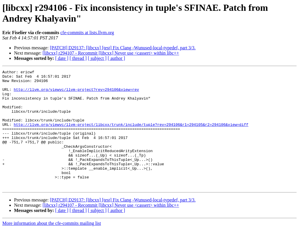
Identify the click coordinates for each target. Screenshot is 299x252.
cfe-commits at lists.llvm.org (87, 32)
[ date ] (61, 58)
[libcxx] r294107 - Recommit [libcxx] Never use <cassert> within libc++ (111, 53)
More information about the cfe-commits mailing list (51, 246)
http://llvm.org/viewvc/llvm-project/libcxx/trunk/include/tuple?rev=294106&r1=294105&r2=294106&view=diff (131, 135)
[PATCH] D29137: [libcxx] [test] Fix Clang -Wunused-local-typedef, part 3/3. (123, 47)
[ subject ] (97, 58)
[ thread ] (78, 58)
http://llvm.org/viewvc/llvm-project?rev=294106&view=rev (76, 93)
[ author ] (116, 58)
